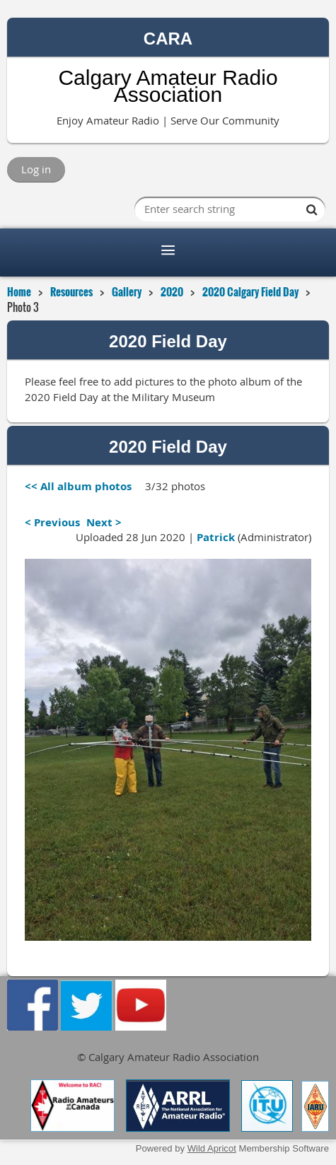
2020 (172, 291)
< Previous (52, 522)
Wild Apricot (211, 1148)
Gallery (126, 291)
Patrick (216, 537)
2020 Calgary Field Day (250, 291)
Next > (104, 522)
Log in (36, 169)
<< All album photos (78, 486)
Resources (71, 291)
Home (19, 291)
